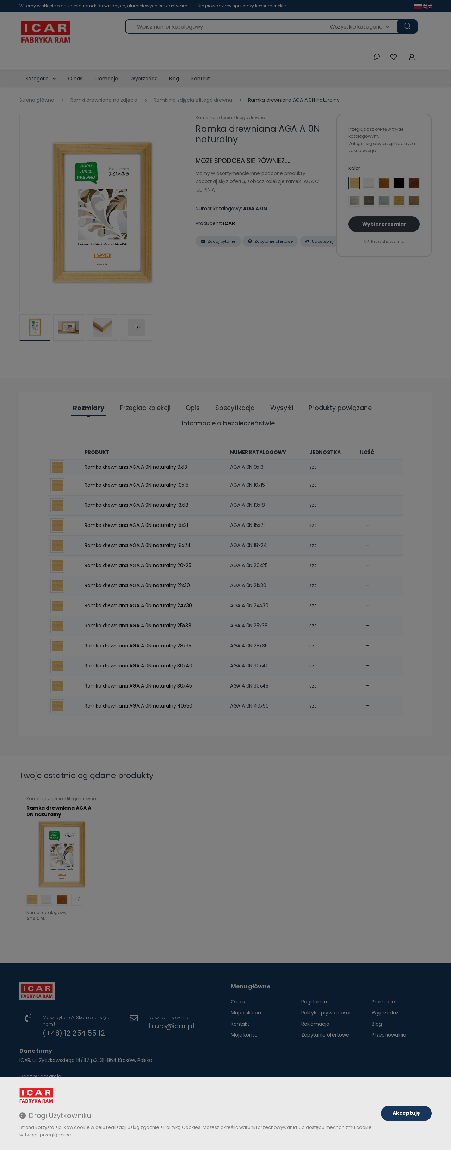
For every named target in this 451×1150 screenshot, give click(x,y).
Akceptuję (406, 1113)
